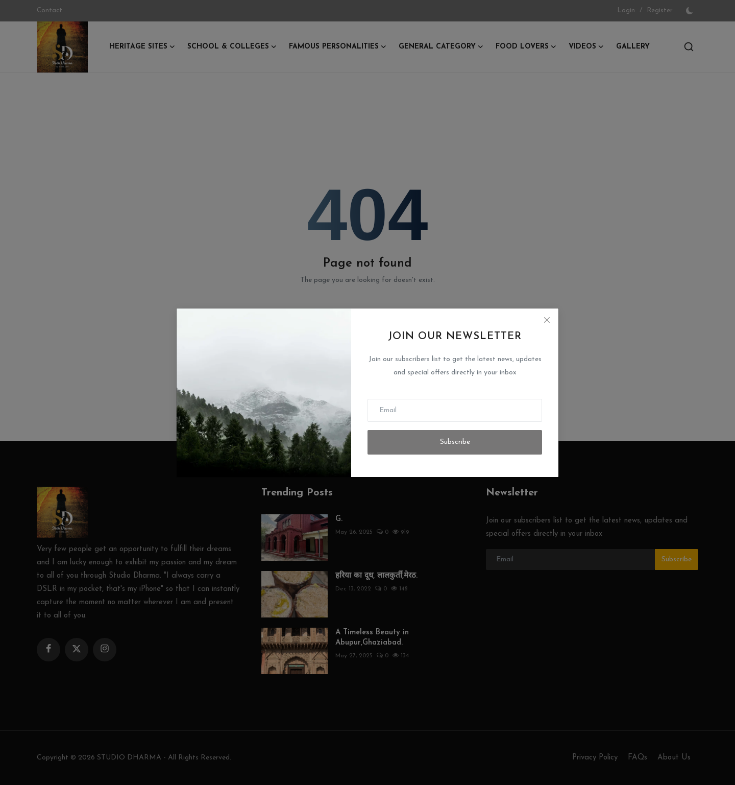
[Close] (547, 320)
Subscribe (455, 442)
